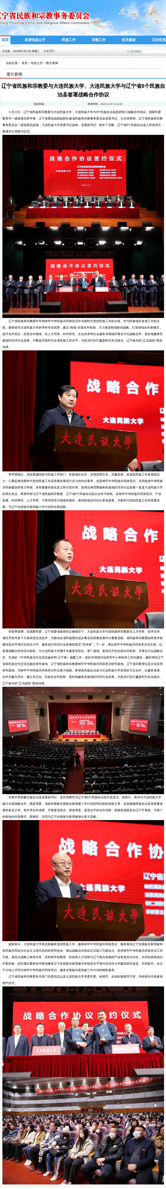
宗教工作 (99, 40)
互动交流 (159, 40)
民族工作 (69, 40)
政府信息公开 (35, 40)
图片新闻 (52, 63)
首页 (5, 40)
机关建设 (129, 40)
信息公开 (37, 63)
